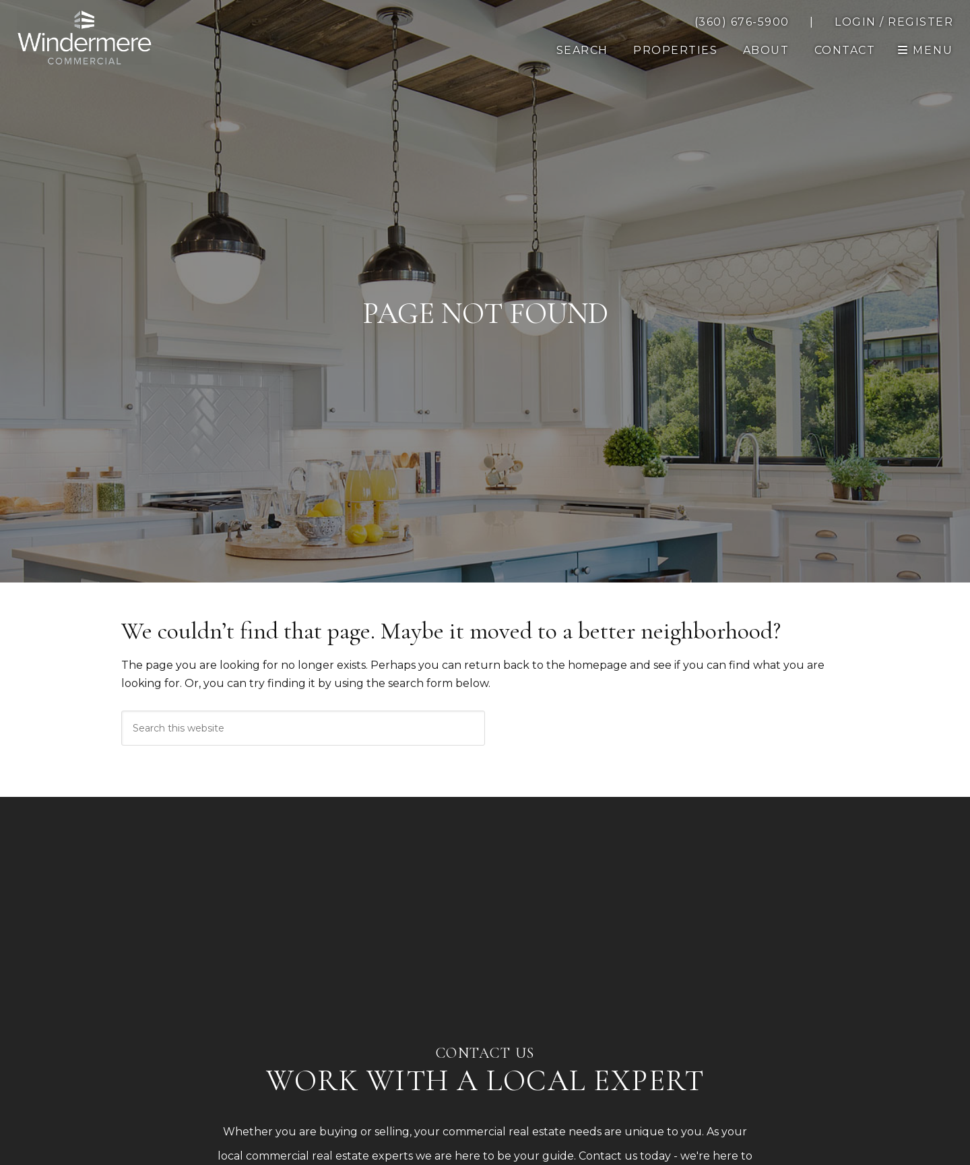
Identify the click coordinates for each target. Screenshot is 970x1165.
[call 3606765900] (741, 22)
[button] (845, 50)
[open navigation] (925, 50)
